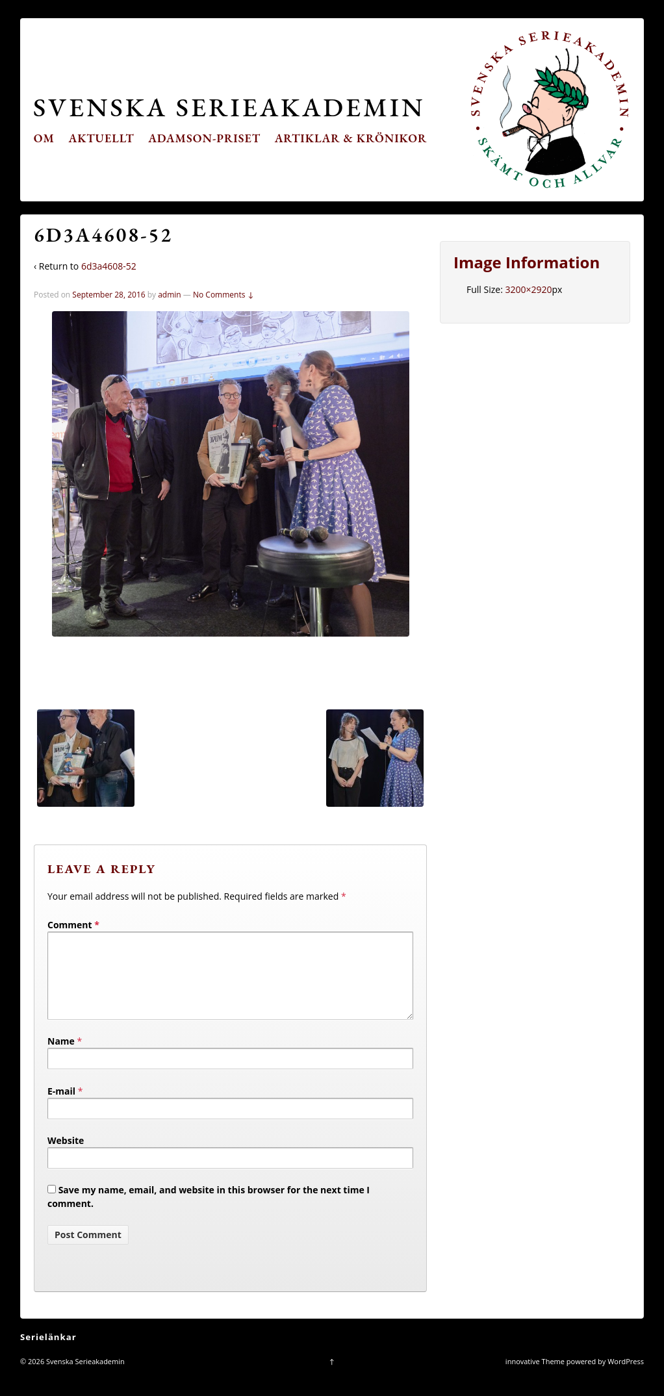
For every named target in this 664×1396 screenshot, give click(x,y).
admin (169, 294)
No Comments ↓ (223, 294)
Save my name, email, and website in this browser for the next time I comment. (208, 1212)
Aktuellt (101, 138)
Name (61, 1056)
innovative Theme (535, 1377)
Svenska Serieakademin (229, 107)
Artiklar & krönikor (351, 138)
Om (44, 138)
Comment (73, 925)
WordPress (625, 1377)
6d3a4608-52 (108, 266)
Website (65, 1156)
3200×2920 (528, 289)
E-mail (61, 1106)
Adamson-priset (204, 138)
